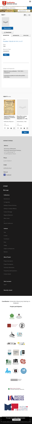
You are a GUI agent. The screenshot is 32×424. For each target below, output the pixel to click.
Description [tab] (6, 35)
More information (21, 417)
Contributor (6, 239)
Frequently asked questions (10, 270)
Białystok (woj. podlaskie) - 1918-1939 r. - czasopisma (14, 71)
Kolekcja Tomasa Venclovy (10, 205)
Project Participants (8, 264)
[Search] (29, 8)
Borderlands (7, 199)
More (25, 132)
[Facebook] (5, 175)
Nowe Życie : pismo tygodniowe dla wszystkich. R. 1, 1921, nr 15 (22, 117)
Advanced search (22, 10)
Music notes (7, 218)
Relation (6, 252)
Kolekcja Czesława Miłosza (10, 208)
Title (5, 232)
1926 (4, 46)
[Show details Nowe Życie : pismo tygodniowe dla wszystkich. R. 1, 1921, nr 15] (27, 128)
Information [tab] (16, 35)
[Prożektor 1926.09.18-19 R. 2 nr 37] (5, 21)
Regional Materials (8, 215)
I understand (16, 419)
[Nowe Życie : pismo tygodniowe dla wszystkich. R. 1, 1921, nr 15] (22, 107)
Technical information (9, 267)
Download (7, 32)
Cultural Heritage (8, 212)
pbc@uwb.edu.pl (8, 168)
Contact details (7, 274)
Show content (7, 28)
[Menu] (30, 1)
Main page (6, 190)
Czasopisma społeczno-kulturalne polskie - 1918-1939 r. (14, 76)
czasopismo (6, 51)
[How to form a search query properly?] (29, 11)
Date (5, 242)
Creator (6, 235)
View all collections (8, 223)
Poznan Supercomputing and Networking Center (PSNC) (16, 421)
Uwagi (5, 245)
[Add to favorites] (29, 15)
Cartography (7, 202)
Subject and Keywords (9, 248)
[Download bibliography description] (7, 128)
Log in (5, 284)
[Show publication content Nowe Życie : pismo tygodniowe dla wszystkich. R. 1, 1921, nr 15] (24, 128)
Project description (8, 261)
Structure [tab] (25, 35)
